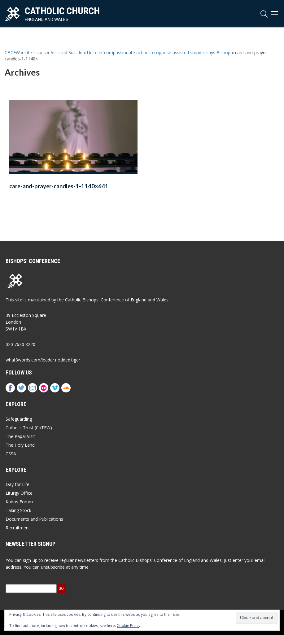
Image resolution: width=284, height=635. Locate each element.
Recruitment (18, 528)
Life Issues (35, 52)
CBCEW (12, 52)
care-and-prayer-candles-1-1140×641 (58, 186)
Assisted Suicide (66, 52)
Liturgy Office (19, 493)
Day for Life (17, 484)
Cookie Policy (128, 625)
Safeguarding (19, 419)
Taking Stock (18, 510)
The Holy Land (20, 445)
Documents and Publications (34, 519)
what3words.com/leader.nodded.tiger (43, 360)
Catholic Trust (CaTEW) (29, 428)
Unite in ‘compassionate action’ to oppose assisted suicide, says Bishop (158, 52)
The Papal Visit (20, 436)
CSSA (11, 454)
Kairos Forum (19, 502)
